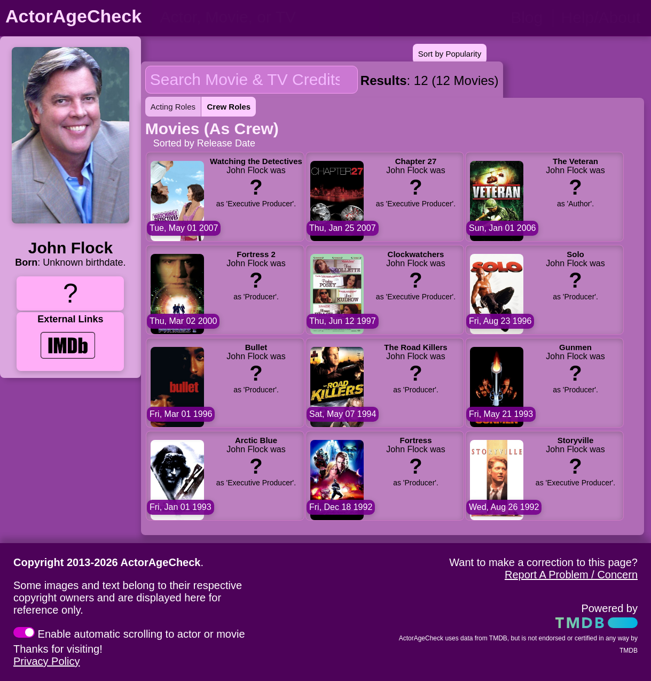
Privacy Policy (46, 661)
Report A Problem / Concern (571, 575)
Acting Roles (173, 106)
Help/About (600, 17)
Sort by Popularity (449, 53)
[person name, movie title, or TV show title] (265, 17)
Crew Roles (228, 106)
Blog (527, 17)
